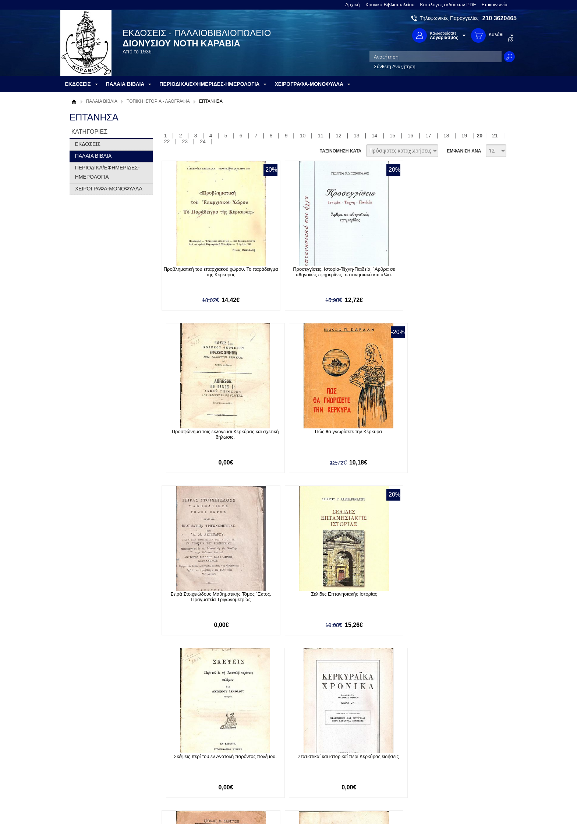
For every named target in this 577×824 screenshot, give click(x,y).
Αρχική (352, 4)
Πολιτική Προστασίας (96, 766)
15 (393, 135)
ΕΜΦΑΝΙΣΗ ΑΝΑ (464, 151)
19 (464, 135)
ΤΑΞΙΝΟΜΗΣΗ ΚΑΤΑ (340, 151)
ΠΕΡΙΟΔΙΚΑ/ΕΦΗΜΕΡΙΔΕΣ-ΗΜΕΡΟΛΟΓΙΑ (107, 172)
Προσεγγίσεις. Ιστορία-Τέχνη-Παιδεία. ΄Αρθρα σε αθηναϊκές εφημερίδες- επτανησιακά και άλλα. (286, 274)
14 (375, 135)
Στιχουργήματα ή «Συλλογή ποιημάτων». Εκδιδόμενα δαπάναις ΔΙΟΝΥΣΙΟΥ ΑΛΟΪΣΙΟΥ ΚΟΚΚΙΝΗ (201, 602)
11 (320, 135)
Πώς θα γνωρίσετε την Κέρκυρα (455, 269)
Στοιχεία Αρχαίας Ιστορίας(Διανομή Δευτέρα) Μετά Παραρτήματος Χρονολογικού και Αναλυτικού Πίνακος (286, 605)
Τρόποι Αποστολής (184, 762)
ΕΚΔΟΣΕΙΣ (87, 144)
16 (410, 135)
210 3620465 (499, 18)
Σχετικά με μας (89, 744)
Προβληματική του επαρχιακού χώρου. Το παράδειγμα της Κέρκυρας (201, 271)
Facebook (367, 744)
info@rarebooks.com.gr (457, 779)
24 (203, 141)
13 (357, 135)
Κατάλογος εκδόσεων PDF (448, 4)
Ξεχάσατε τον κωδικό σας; (280, 766)
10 (303, 135)
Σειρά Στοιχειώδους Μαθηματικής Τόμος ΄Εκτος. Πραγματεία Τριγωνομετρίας (201, 438)
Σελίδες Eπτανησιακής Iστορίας (286, 432)
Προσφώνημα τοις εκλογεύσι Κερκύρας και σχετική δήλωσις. (371, 271)
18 (446, 135)
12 (338, 135)
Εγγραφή (262, 755)
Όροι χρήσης (88, 755)
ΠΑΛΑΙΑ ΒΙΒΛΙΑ (101, 101)
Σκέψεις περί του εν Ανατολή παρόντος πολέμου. (371, 435)
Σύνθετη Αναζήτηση (394, 66)
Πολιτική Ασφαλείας (184, 774)
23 (185, 141)
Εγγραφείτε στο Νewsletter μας (210, 703)
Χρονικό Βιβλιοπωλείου (390, 4)
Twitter (364, 755)
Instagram (367, 767)
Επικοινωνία (494, 4)
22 (167, 141)
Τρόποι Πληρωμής (183, 751)
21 (495, 135)
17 (428, 135)
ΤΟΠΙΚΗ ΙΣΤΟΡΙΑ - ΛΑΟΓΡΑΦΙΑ (158, 101)
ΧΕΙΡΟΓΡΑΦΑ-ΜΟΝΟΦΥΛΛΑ (108, 189)
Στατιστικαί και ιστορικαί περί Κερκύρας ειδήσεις (456, 435)
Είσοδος (262, 744)
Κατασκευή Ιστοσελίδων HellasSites (470, 806)
